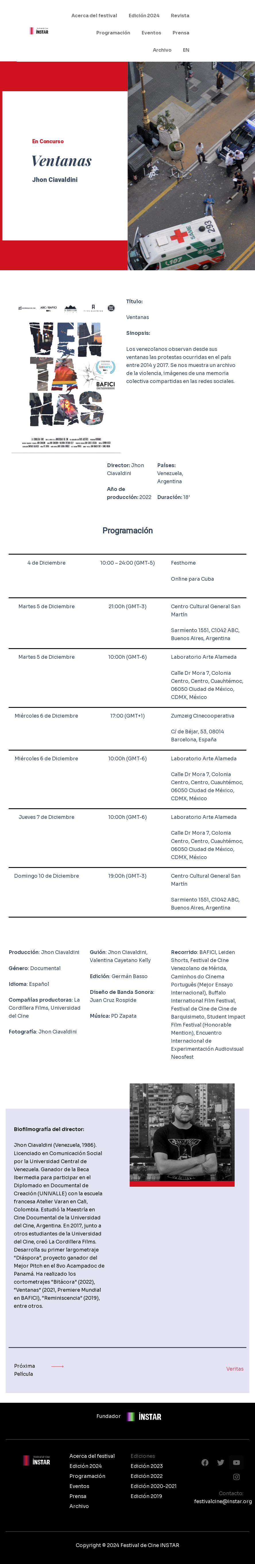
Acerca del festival (94, 16)
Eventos (151, 33)
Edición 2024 (144, 16)
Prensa (181, 33)
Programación (113, 33)
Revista (180, 16)
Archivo (162, 50)
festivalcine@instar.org (219, 1502)
